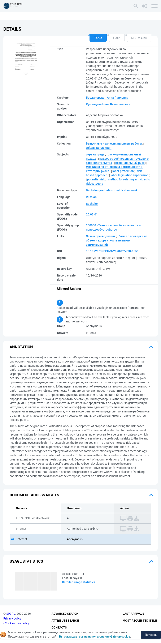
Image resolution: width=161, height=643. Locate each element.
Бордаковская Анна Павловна (107, 97)
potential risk (96, 179)
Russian (91, 197)
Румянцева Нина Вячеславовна (108, 104)
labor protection (123, 171)
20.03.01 (92, 214)
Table (98, 38)
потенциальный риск (130, 162)
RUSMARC (139, 38)
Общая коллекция (98, 147)
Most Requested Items (140, 620)
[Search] (136, 6)
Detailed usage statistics (78, 582)
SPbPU (10, 614)
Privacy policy (12, 618)
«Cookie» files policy (16, 623)
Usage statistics (26, 561)
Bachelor (92, 203)
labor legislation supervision (129, 175)
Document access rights (34, 495)
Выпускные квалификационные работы (114, 143)
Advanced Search (65, 614)
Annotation (21, 347)
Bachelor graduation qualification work (112, 190)
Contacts (59, 627)
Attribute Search (65, 620)
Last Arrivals (133, 614)
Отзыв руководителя (101, 236)
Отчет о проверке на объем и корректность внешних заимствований (116, 240)
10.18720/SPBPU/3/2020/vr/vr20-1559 (112, 251)
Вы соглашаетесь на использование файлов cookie (94, 636)
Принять (151, 634)
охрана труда (95, 154)
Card (116, 38)
